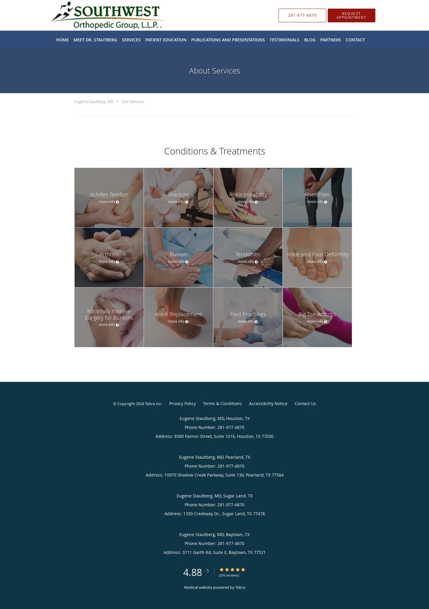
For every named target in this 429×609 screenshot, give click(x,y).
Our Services (133, 101)
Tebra (240, 587)
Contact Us (305, 403)
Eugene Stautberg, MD (93, 101)
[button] (351, 15)
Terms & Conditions (222, 403)
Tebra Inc (153, 403)
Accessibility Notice (268, 403)
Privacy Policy (182, 403)
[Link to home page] (99, 15)
